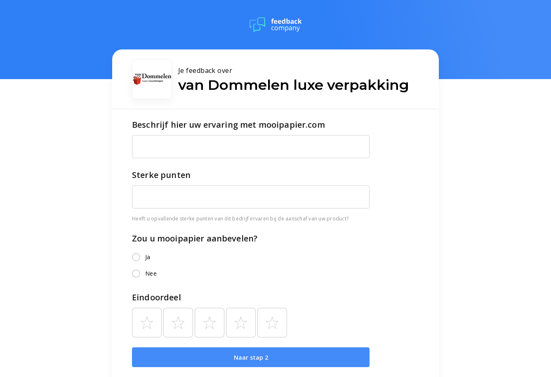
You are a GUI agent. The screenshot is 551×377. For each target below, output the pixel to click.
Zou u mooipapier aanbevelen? (194, 238)
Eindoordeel (156, 297)
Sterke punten (161, 174)
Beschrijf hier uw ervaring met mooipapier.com (228, 124)
